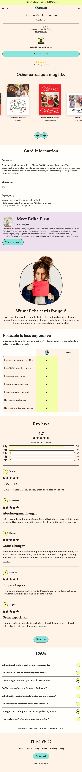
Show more (41, 639)
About (29, 749)
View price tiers (41, 32)
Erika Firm (42, 20)
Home (21, 749)
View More (6, 562)
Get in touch (41, 756)
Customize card (41, 54)
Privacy (53, 749)
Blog (62, 749)
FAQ (37, 749)
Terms (44, 749)
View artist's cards (13, 242)
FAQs (61, 728)
